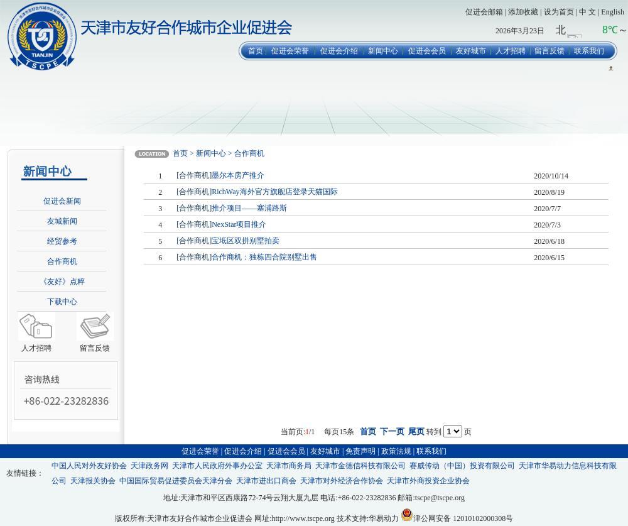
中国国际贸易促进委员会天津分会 (175, 480)
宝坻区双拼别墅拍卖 (245, 240)
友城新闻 (62, 221)
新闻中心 (383, 51)
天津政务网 (149, 465)
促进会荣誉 (290, 51)
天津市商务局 (288, 465)
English (612, 12)
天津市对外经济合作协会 (341, 480)
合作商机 (62, 261)
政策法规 (396, 451)
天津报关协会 (93, 480)
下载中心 (62, 301)
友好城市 (471, 51)
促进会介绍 (339, 51)
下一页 (392, 431)
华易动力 (384, 518)
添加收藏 (523, 12)
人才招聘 (510, 51)
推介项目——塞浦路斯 (249, 208)
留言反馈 (549, 51)
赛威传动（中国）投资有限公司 (462, 465)
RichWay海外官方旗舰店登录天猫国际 (274, 191)
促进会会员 (427, 51)
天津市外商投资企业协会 (428, 480)
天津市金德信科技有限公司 (360, 465)
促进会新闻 (62, 201)
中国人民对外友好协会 (89, 465)
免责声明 (360, 451)
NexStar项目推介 (239, 224)
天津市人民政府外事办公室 (217, 465)
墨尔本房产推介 (238, 175)
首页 (255, 51)
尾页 (416, 431)
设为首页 (559, 12)
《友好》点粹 (62, 281)
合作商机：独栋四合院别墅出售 (264, 257)
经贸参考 (62, 241)
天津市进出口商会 (266, 480)
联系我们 (589, 51)
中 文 (587, 12)
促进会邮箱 (484, 12)
